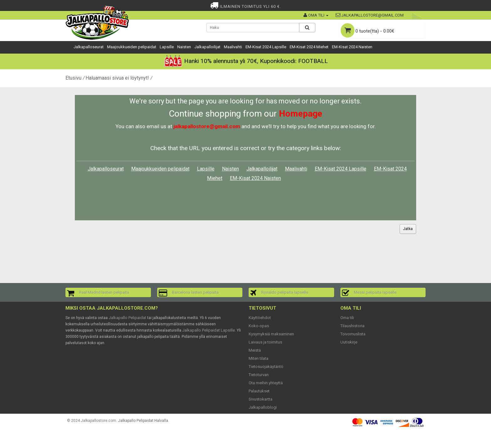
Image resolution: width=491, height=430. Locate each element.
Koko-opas (259, 325)
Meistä (255, 350)
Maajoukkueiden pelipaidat (131, 47)
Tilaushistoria (352, 325)
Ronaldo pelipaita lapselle (284, 292)
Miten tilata (258, 358)
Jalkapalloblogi (263, 407)
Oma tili (347, 317)
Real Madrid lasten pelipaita (104, 292)
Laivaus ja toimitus (265, 342)
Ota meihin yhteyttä (266, 382)
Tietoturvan (259, 374)
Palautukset (259, 391)
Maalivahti (233, 47)
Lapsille (167, 47)
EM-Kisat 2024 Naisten (352, 47)
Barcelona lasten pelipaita (195, 292)
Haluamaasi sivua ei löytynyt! (117, 78)
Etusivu (73, 78)
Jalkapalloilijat (207, 47)
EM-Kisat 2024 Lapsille (266, 47)
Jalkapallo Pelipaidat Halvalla (143, 420)
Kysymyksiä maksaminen (271, 334)
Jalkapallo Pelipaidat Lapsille (208, 330)
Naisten (184, 47)
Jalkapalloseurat (89, 47)
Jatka (408, 229)
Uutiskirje (348, 342)
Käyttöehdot (260, 317)
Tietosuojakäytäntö (266, 366)
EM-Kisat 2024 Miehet (309, 47)
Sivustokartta (260, 399)
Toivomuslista (352, 334)
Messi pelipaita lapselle (375, 292)
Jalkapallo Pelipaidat (127, 317)
